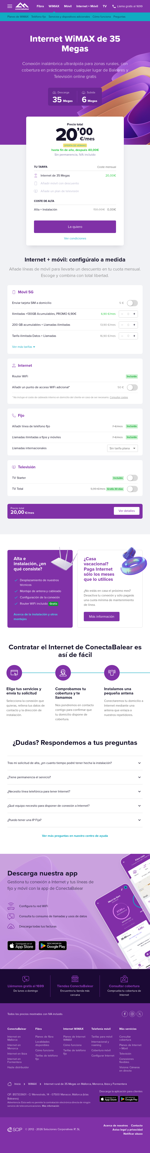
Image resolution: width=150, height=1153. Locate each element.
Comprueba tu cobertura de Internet (124, 986)
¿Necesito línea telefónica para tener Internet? (38, 791)
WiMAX (54, 6)
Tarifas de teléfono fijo (46, 1057)
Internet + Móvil (87, 6)
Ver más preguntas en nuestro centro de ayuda (75, 836)
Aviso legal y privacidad (127, 1129)
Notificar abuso (133, 1133)
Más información (101, 616)
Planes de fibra (44, 1036)
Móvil (68, 6)
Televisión (125, 1053)
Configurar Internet (102, 1055)
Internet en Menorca (14, 1046)
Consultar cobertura (125, 1038)
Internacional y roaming (100, 1043)
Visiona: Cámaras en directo (129, 1069)
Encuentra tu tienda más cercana (75, 986)
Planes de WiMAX (18, 16)
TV (105, 6)
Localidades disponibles (42, 1043)
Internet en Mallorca (14, 1038)
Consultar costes (119, 397)
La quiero (75, 227)
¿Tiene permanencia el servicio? (29, 777)
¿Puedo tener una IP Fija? (24, 820)
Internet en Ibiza (17, 1053)
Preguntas (119, 16)
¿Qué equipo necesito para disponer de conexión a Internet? (48, 806)
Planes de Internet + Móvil (130, 1046)
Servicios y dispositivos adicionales (69, 16)
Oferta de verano (75, 145)
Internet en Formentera (14, 1060)
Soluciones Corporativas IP (60, 1129)
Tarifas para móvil (101, 1036)
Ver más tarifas (22, 347)
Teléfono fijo (38, 16)
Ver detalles (127, 511)
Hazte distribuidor (18, 1067)
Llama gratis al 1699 (127, 6)
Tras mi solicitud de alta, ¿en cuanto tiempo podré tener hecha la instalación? (59, 763)
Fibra (40, 6)
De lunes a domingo (25, 983)
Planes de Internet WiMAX (74, 1038)
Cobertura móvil (101, 1050)
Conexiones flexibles (126, 1060)
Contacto (137, 1125)
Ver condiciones (75, 238)
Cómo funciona (102, 16)
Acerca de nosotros (116, 1125)
